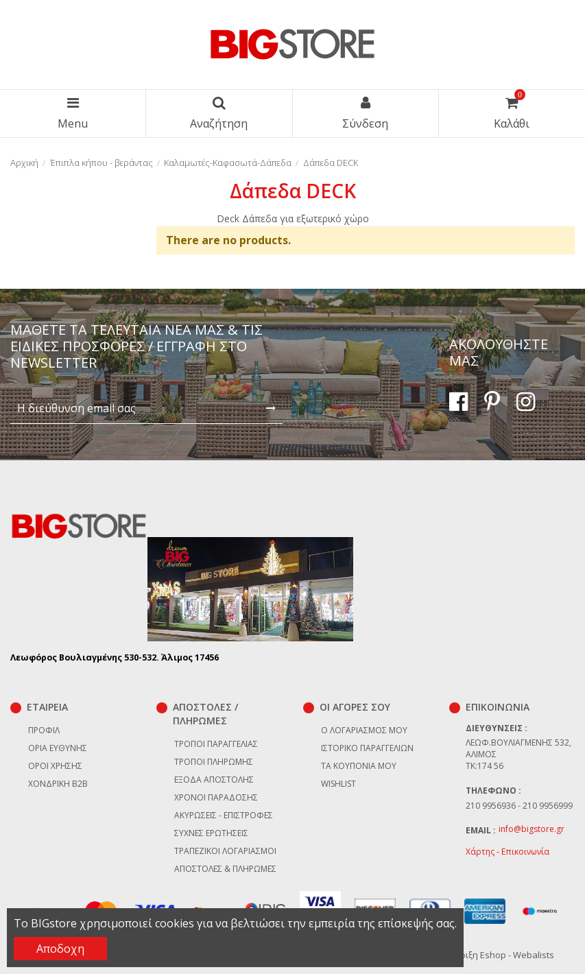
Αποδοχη (60, 948)
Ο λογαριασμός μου (364, 730)
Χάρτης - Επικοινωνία (507, 851)
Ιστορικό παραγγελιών (367, 748)
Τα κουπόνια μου (358, 766)
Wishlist (338, 783)
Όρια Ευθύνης (57, 748)
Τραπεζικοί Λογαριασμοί (225, 851)
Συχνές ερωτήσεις (211, 833)
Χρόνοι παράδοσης (216, 797)
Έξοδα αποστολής (214, 779)
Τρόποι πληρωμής (213, 762)
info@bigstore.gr (531, 829)
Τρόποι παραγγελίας (216, 744)
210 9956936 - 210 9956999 (519, 805)
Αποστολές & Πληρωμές (225, 869)
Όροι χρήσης (55, 766)
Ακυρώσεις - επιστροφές (223, 815)
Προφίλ (44, 730)
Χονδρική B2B (58, 783)
